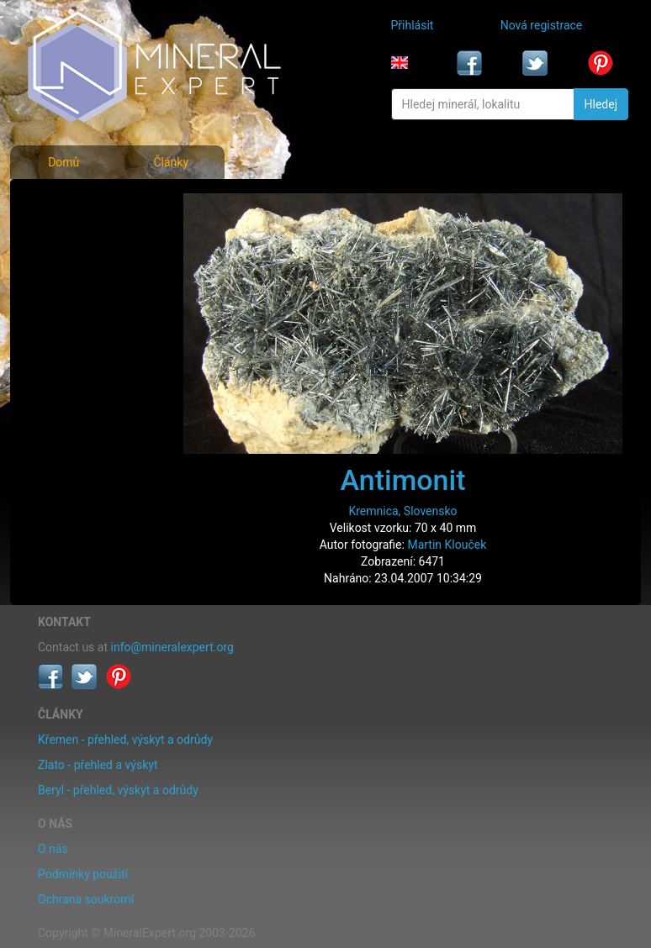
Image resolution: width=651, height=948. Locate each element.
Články (170, 162)
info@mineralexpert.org (172, 647)
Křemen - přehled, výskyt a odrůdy (125, 739)
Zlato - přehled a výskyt (97, 765)
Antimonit (403, 480)
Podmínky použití (83, 874)
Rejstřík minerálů (83, 238)
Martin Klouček (446, 544)
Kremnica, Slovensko (402, 511)
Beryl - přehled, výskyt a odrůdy (118, 790)
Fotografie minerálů (91, 201)
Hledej (601, 104)
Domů (63, 162)
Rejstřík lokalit (76, 312)
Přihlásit (412, 25)
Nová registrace (541, 25)
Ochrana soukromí (86, 899)
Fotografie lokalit (84, 275)
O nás (53, 849)
